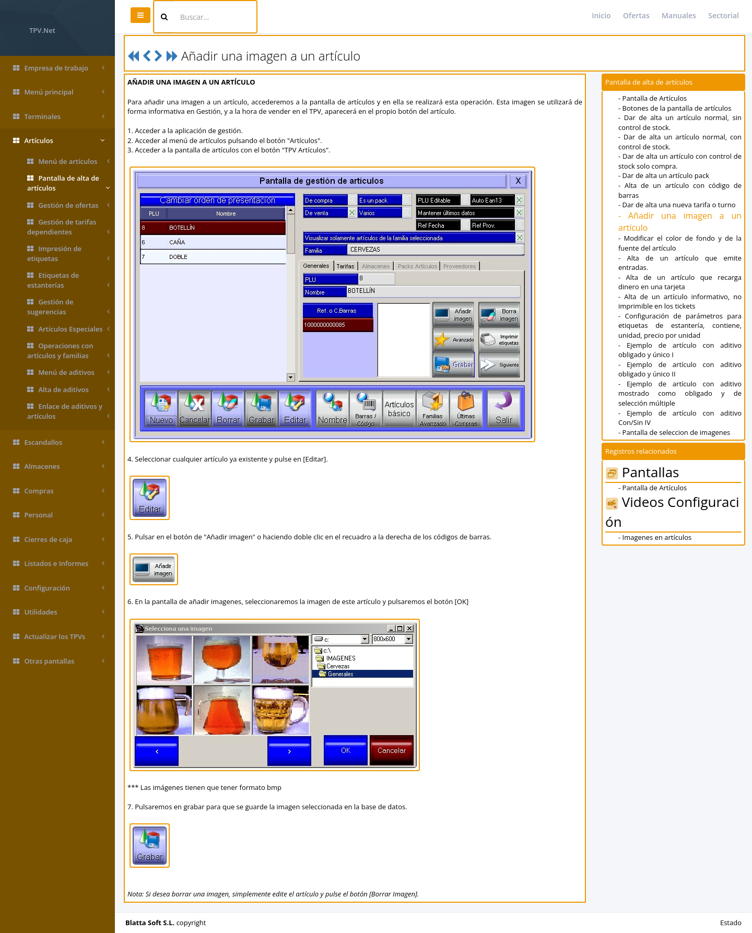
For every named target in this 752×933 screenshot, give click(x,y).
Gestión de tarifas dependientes (68, 227)
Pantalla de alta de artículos (68, 183)
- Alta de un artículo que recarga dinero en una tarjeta (680, 282)
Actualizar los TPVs (58, 637)
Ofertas (636, 15)
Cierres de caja (58, 540)
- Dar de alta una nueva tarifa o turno (677, 204)
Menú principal (58, 92)
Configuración (58, 588)
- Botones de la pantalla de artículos (674, 108)
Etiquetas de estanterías (68, 280)
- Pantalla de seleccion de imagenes (674, 432)
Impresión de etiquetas (68, 253)
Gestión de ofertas (68, 205)
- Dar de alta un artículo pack (663, 175)
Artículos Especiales (68, 329)
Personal (58, 515)
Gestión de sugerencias (68, 306)
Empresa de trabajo (58, 68)
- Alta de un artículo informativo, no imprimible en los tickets (680, 301)
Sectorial (723, 15)
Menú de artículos (68, 162)
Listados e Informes (58, 564)
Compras (58, 491)
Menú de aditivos (68, 372)
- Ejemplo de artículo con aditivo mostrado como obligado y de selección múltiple (680, 393)
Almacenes (58, 466)
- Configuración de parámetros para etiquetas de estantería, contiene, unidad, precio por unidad (680, 325)
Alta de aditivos (68, 390)
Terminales (58, 117)
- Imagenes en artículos (654, 537)
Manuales (679, 15)
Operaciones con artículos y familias (68, 350)
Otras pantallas (58, 661)
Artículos (58, 141)
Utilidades (58, 612)
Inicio (601, 15)
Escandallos (58, 442)
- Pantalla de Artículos (652, 98)
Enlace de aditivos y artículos (68, 411)
